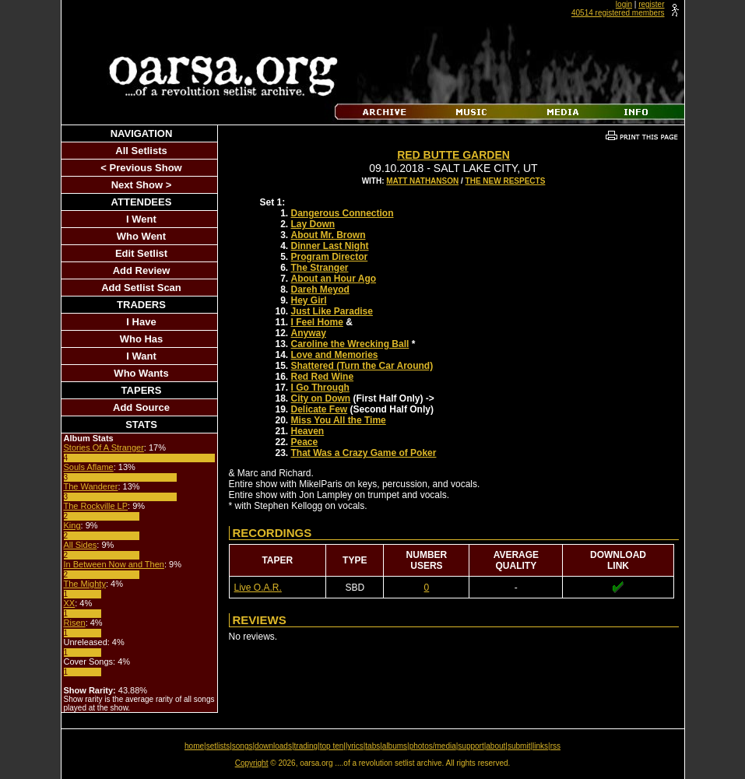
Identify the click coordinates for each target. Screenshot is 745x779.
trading (306, 746)
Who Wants (141, 373)
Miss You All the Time (338, 420)
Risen (75, 622)
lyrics (355, 746)
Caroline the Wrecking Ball (350, 344)
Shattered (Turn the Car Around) (362, 365)
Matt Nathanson (422, 181)
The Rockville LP (96, 506)
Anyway (308, 333)
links (540, 746)
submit (519, 746)
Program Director (329, 256)
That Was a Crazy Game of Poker (364, 452)
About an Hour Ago (334, 278)
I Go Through (320, 387)
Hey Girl (309, 300)
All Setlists (141, 150)
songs (242, 746)
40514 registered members (618, 13)
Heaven (308, 431)
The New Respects (506, 181)
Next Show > (141, 185)
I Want (141, 356)
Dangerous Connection (342, 213)
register (651, 4)
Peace (304, 442)
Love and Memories (334, 354)
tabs (372, 746)
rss (555, 746)
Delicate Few (319, 409)
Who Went (141, 236)
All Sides (80, 544)
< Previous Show (140, 168)
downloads (273, 746)
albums (394, 746)
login (624, 4)
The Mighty (85, 583)
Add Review (141, 270)
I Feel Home (317, 322)
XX (70, 603)
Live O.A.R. (258, 587)
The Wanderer (91, 486)
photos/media (432, 746)
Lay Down (313, 224)
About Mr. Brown (328, 235)
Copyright (252, 763)
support (470, 746)
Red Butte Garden (453, 155)
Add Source (141, 407)
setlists (218, 746)
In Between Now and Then (114, 564)
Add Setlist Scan (141, 287)
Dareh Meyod (320, 289)
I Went (141, 219)
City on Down (321, 398)
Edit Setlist (141, 253)
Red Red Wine (322, 376)
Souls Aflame (89, 467)
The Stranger (320, 267)
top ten (332, 746)
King (72, 525)
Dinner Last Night (330, 245)
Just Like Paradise (332, 311)
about (495, 746)
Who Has (141, 339)
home (194, 746)
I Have (141, 322)
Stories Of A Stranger (104, 447)
